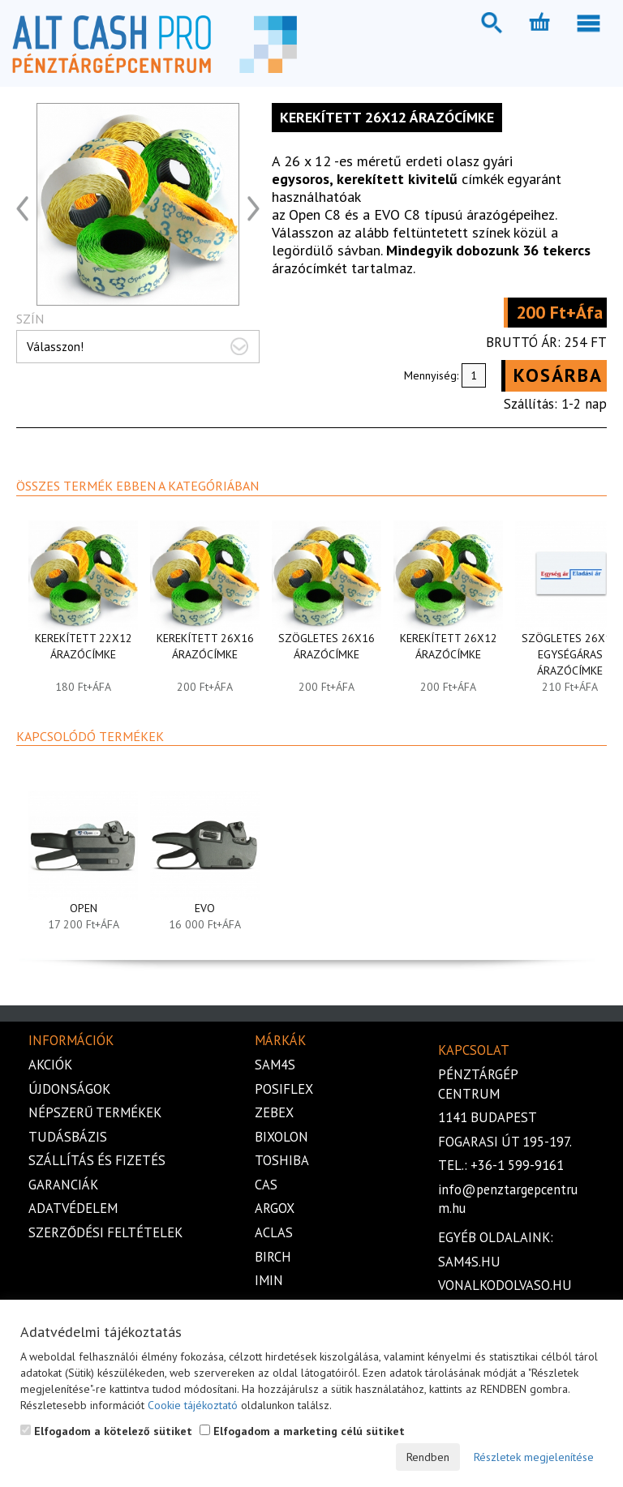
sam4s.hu (469, 1262)
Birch (273, 1257)
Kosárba (558, 375)
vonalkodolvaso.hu (505, 1285)
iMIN (269, 1280)
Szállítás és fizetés (96, 1160)
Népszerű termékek (94, 1112)
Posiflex (284, 1089)
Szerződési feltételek (105, 1232)
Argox (274, 1208)
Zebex (274, 1112)
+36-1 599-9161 (517, 1165)
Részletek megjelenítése (534, 1457)
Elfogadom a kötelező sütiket (106, 1431)
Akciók (50, 1064)
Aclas (274, 1232)
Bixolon (281, 1137)
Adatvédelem (73, 1208)
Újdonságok (69, 1089)
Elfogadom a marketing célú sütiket (302, 1431)
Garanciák (63, 1184)
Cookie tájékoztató (193, 1405)
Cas (266, 1184)
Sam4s (275, 1064)
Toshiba (282, 1160)
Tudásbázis (67, 1137)
